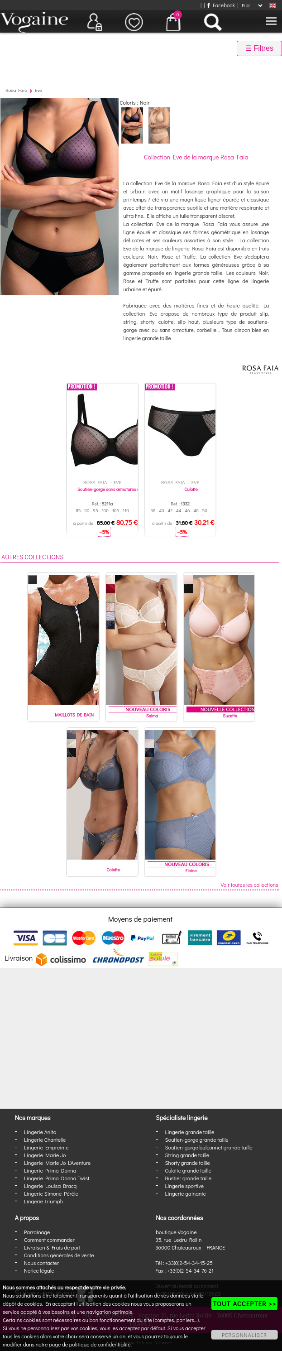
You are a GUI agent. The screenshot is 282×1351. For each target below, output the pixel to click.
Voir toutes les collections (249, 884)
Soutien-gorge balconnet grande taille (209, 1147)
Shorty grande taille (187, 1162)
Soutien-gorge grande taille (197, 1139)
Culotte (191, 489)
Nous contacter (41, 1262)
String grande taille (187, 1155)
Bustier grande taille (188, 1178)
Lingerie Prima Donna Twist (56, 1178)
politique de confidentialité (100, 1344)
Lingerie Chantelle (45, 1139)
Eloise (191, 871)
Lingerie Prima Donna (50, 1170)
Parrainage (37, 1232)
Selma (152, 716)
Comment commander (49, 1239)
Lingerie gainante (185, 1193)
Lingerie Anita (40, 1131)
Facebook (221, 5)
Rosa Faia (16, 90)
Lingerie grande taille (190, 1131)
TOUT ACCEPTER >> (244, 1303)
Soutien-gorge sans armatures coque (113, 489)
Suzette (230, 716)
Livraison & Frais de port (52, 1247)
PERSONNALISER (244, 1334)
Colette (112, 870)
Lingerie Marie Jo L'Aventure (57, 1162)
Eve (38, 90)
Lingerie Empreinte (46, 1147)
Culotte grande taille (188, 1170)
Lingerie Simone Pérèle (51, 1193)
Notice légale (39, 1270)
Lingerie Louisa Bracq (50, 1185)
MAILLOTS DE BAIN (74, 715)
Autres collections (32, 557)
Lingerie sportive (184, 1185)
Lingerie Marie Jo (45, 1155)
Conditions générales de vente (59, 1255)
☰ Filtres (259, 48)
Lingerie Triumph (43, 1201)
